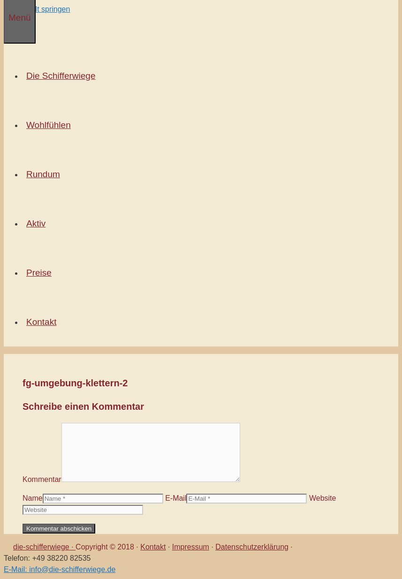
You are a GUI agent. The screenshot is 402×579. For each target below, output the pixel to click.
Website (322, 498)
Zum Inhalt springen (37, 9)
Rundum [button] (45, 174)
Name (33, 498)
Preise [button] (40, 273)
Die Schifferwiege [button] (62, 76)
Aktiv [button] (37, 223)
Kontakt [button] (43, 322)
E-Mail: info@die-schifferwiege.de (59, 569)
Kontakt (153, 547)
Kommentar (42, 479)
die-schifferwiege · (44, 547)
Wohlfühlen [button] (50, 125)
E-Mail (175, 498)
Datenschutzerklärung (251, 547)
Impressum (190, 547)
